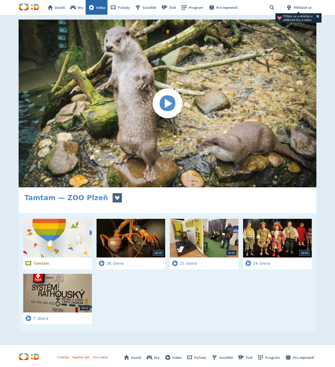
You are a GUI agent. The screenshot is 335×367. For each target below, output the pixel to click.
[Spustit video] (167, 103)
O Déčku (63, 357)
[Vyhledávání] (272, 7)
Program (192, 7)
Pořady (120, 7)
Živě (168, 7)
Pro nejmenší (223, 7)
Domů (56, 7)
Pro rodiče (101, 357)
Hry (77, 7)
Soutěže (146, 7)
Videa (96, 7)
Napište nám (81, 357)
